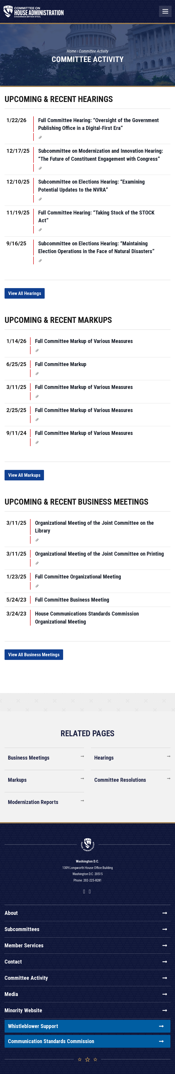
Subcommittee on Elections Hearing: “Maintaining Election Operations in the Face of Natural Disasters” (96, 247)
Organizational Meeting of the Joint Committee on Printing (99, 554)
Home (71, 51)
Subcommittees (86, 929)
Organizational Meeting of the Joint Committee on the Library (94, 527)
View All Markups (24, 475)
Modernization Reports (33, 802)
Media (86, 994)
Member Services (86, 945)
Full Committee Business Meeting (72, 600)
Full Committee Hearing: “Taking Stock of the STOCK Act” (96, 216)
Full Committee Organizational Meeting (78, 576)
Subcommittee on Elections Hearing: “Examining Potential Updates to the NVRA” (91, 186)
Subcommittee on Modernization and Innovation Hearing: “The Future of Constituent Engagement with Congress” (100, 155)
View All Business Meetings (33, 654)
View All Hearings (24, 293)
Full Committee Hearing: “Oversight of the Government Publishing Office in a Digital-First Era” (98, 124)
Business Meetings (28, 758)
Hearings (104, 758)
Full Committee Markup (60, 364)
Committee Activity (93, 51)
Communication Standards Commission (86, 1041)
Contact (86, 961)
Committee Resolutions (120, 780)
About (86, 913)
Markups (17, 780)
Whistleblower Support (86, 1026)
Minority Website (86, 1010)
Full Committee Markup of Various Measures (84, 341)
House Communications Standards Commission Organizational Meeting (87, 618)
